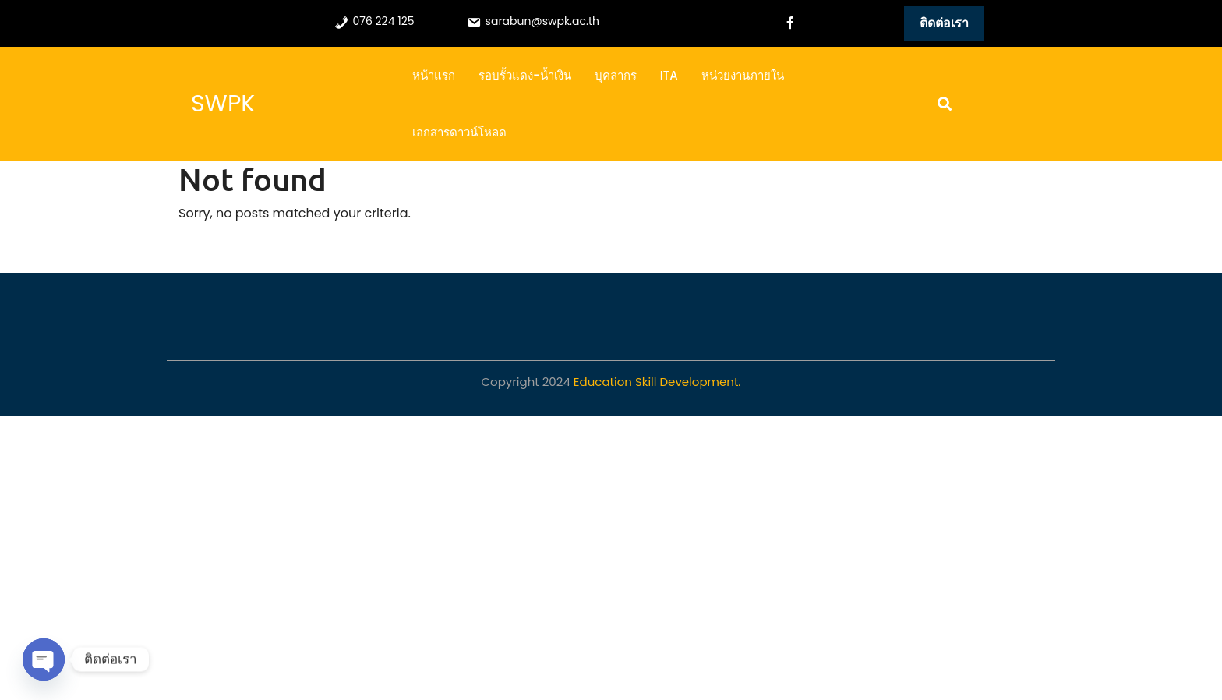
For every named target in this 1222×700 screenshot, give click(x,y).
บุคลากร (616, 75)
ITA (669, 75)
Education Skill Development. (657, 381)
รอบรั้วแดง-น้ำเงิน (525, 75)
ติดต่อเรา (944, 23)
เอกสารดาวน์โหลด (459, 132)
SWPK (223, 103)
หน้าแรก (433, 75)
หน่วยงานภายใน (742, 75)
